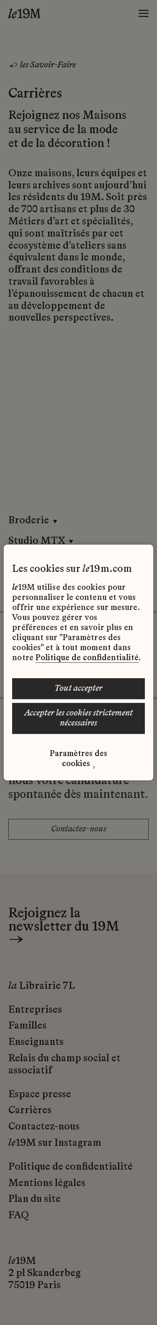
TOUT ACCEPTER (78, 688)
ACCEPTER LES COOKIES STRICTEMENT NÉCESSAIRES (78, 718)
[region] (78, 663)
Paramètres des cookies (78, 759)
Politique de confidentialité (87, 658)
